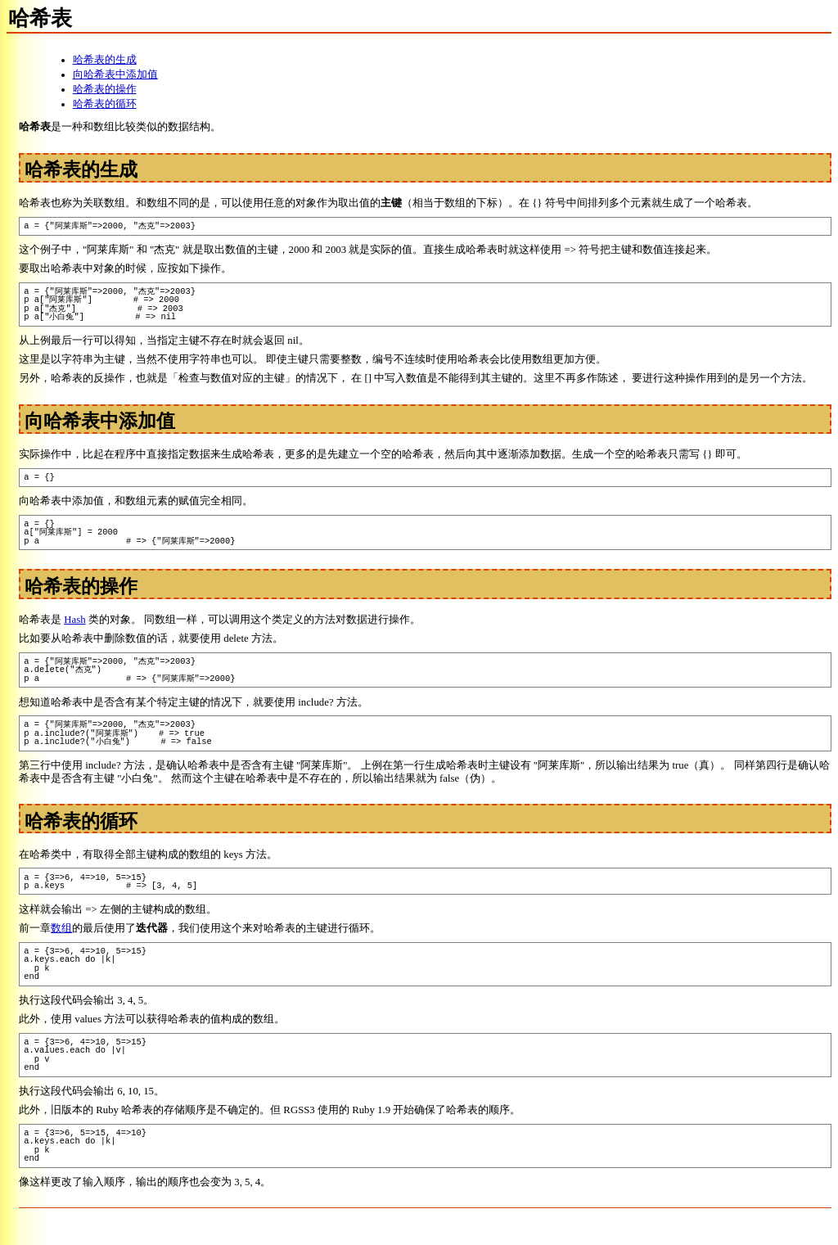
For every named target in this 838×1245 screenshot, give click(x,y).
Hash (74, 619)
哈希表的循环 (105, 104)
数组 (61, 928)
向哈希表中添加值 (115, 74)
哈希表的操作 (105, 89)
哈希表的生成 (105, 59)
